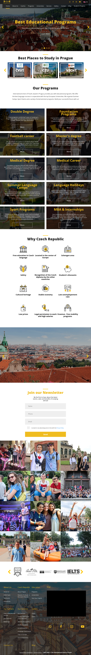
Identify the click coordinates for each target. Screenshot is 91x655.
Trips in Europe (22, 634)
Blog (69, 6)
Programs (31, 6)
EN (87, 2)
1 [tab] (42, 48)
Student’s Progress (79, 6)
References (7, 601)
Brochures (7, 598)
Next (88, 28)
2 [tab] (44, 48)
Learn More (45, 34)
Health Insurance (23, 625)
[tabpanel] (45, 27)
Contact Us (8, 645)
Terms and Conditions (26, 652)
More (22, 127)
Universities (40, 6)
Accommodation (22, 628)
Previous (3, 28)
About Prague (22, 592)
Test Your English (37, 598)
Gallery (56, 6)
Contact (63, 6)
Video (33, 616)
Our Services (23, 609)
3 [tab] (46, 48)
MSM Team (7, 595)
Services (48, 6)
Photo (33, 613)
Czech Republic (24, 587)
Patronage (7, 622)
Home (8, 6)
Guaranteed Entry (23, 638)
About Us (15, 6)
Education (36, 587)
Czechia (23, 6)
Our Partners (7, 618)
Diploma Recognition (24, 622)
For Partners (9, 609)
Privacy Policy (60, 428)
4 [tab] (48, 48)
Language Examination (24, 631)
